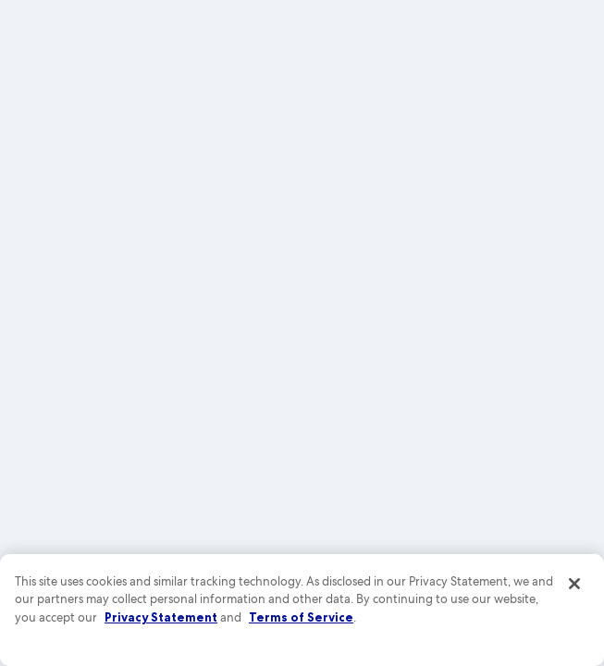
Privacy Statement (161, 617)
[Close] (574, 583)
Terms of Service (301, 617)
